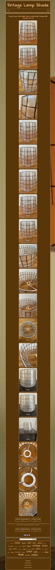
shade (21, 554)
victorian (27, 555)
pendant (24, 549)
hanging (19, 549)
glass (38, 548)
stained (39, 543)
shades (45, 545)
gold (46, 549)
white (20, 546)
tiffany (29, 546)
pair (33, 549)
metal (10, 549)
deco (34, 543)
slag (42, 552)
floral (24, 546)
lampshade (11, 546)
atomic (12, 543)
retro (23, 552)
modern (24, 543)
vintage (36, 545)
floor (43, 549)
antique (34, 555)
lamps (46, 552)
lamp (29, 551)
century (17, 543)
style (15, 549)
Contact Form (28, 562)
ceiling (12, 552)
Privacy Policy (28, 565)
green (44, 543)
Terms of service (28, 567)
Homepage (28, 560)
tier (39, 552)
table (35, 552)
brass (29, 549)
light (29, 543)
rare (16, 546)
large (8, 552)
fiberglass (18, 552)
